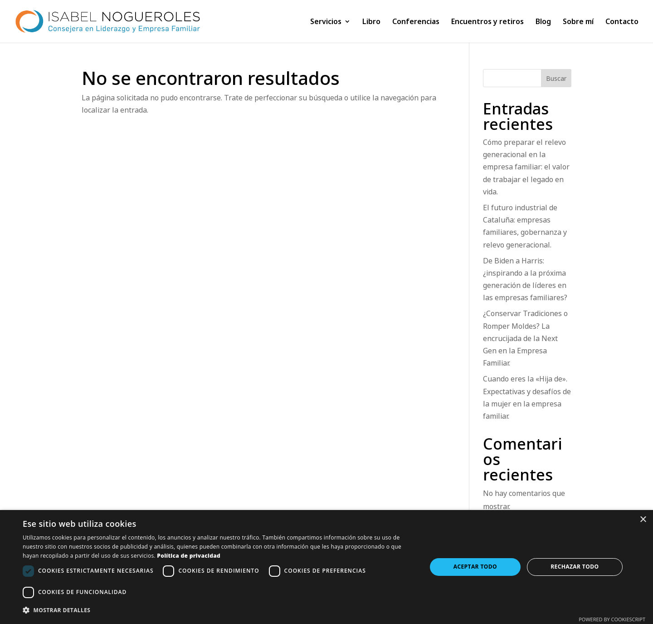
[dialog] (326, 567)
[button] (219, 610)
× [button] (642, 519)
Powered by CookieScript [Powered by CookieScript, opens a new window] (612, 619)
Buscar (556, 78)
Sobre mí (578, 22)
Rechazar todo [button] (575, 566)
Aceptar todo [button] (475, 566)
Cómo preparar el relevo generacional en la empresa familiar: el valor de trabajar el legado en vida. (526, 167)
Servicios (325, 22)
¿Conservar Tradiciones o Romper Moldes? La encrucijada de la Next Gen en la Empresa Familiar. (525, 338)
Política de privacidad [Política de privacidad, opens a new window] (188, 556)
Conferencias (415, 22)
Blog (543, 22)
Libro (371, 22)
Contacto (621, 22)
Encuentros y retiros (487, 22)
